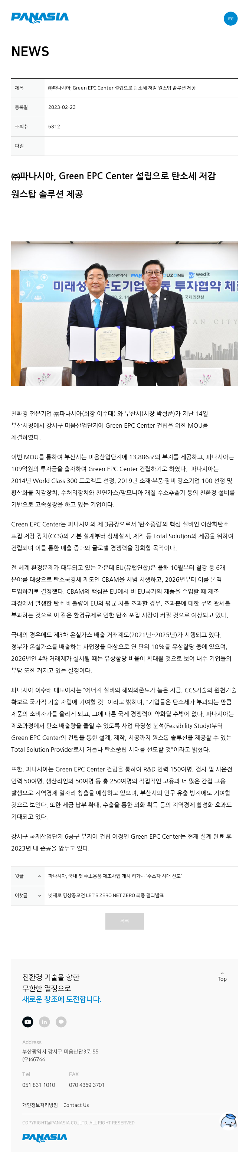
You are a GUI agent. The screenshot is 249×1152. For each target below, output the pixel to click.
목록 (124, 921)
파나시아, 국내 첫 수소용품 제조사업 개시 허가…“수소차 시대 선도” (115, 876)
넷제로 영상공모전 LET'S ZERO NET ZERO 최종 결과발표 (106, 895)
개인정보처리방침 (40, 1104)
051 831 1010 (38, 1085)
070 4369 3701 (87, 1085)
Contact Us (76, 1104)
